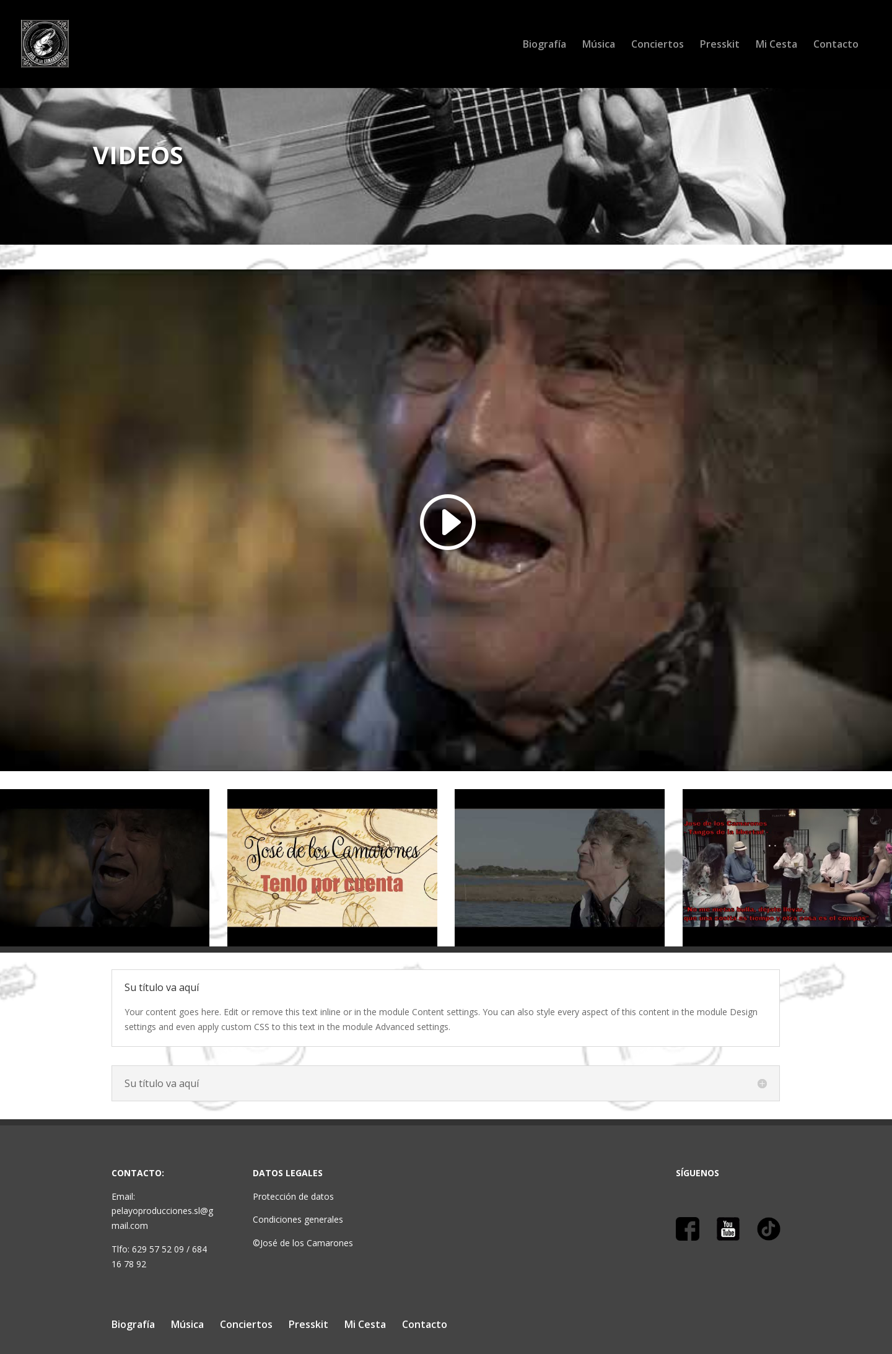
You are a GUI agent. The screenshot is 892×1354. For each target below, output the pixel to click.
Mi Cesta (776, 45)
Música (598, 45)
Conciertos (657, 45)
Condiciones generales (298, 1219)
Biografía (544, 45)
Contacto (836, 45)
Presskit (720, 45)
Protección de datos (293, 1196)
